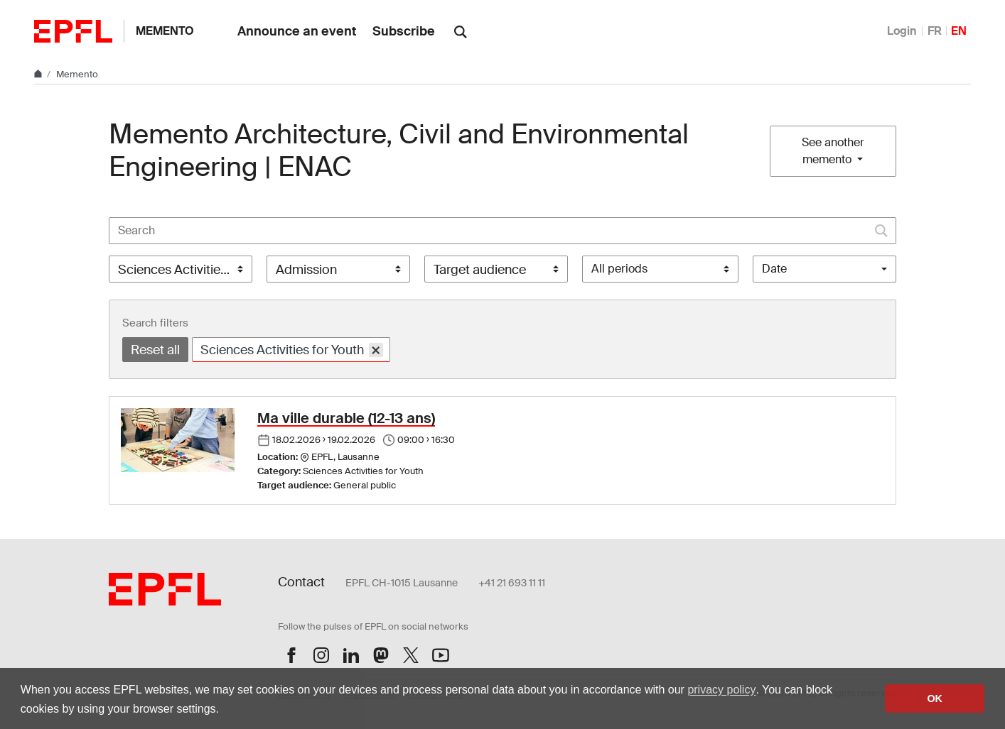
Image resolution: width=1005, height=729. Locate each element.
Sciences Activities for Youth (291, 349)
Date (774, 268)
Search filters (155, 323)
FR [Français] (935, 30)
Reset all (155, 349)
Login (902, 30)
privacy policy (721, 690)
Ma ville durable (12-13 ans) (346, 418)
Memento (165, 30)
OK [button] (934, 698)
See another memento (833, 151)
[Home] (39, 74)
